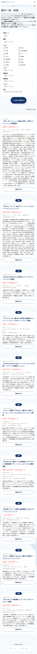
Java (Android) (24, 50)
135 (26, 648)
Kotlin (7, 53)
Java (7, 50)
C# (21, 53)
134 (22, 648)
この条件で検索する (18, 100)
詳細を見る (18, 189)
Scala (22, 62)
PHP (7, 47)
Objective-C (8, 59)
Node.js (22, 56)
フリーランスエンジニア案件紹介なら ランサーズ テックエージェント (16, 6)
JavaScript (23, 65)
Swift (22, 59)
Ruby (22, 47)
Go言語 (7, 62)
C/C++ (7, 56)
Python (7, 65)
